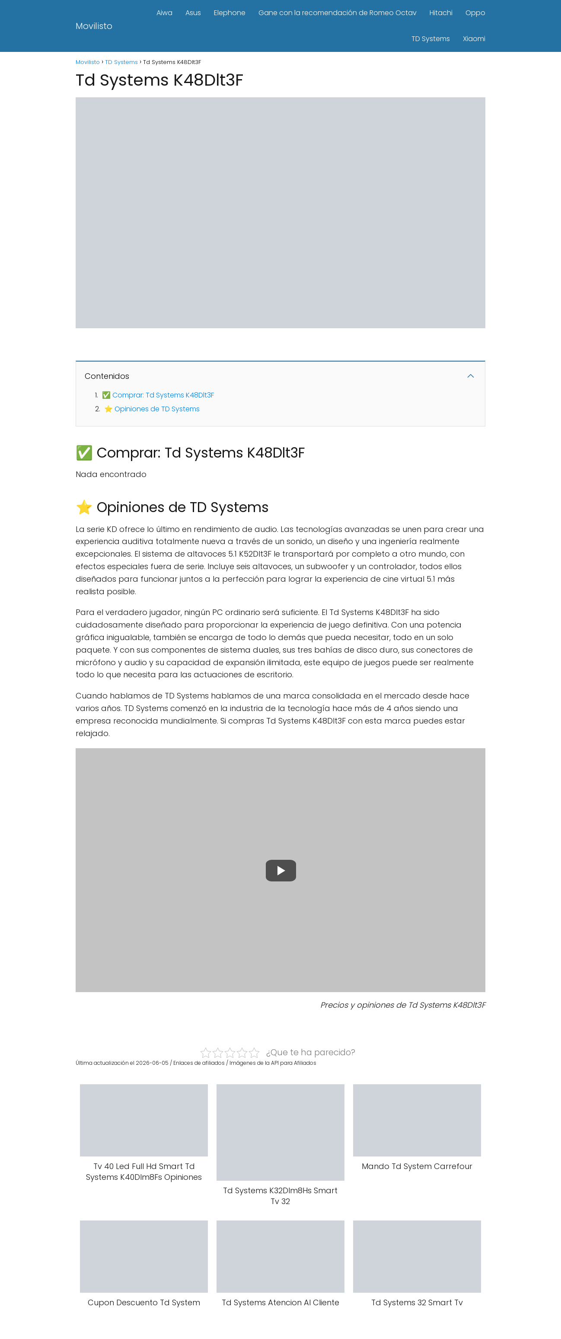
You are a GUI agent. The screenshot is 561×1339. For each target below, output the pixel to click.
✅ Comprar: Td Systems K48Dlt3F (158, 395)
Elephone (229, 13)
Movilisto (94, 26)
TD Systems (430, 39)
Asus (193, 13)
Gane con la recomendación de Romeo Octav (337, 13)
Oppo (475, 13)
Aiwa (164, 13)
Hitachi (441, 13)
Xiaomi (474, 39)
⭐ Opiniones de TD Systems (152, 409)
